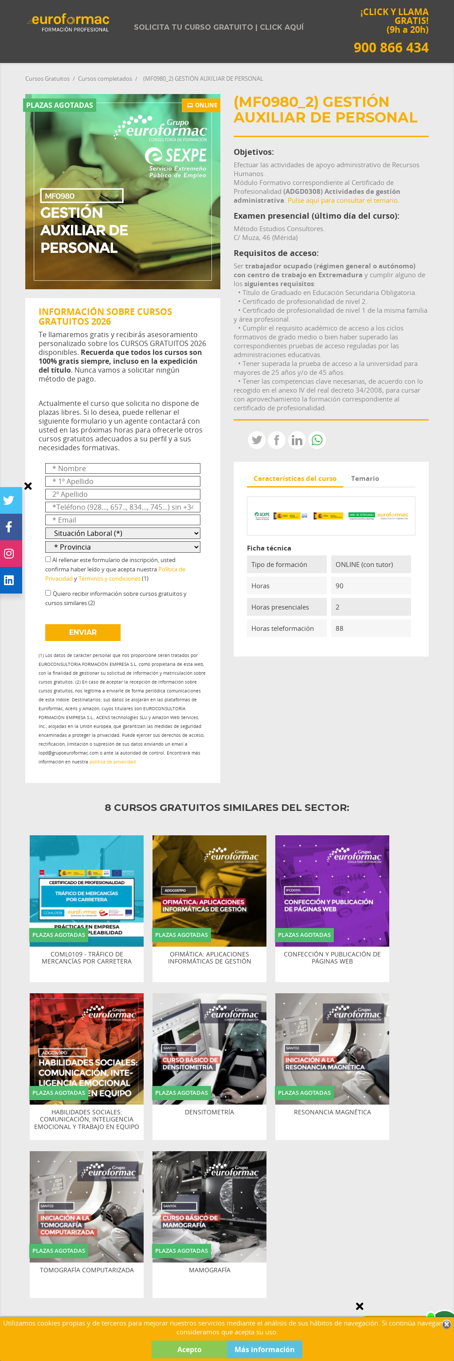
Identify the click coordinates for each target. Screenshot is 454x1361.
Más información (265, 1349)
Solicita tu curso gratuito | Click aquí (219, 27)
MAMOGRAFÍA (210, 1270)
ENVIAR (83, 632)
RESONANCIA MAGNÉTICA (332, 1112)
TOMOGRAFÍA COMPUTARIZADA (87, 1270)
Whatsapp (317, 440)
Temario (365, 478)
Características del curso (295, 478)
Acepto (189, 1349)
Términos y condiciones (109, 578)
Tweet (257, 440)
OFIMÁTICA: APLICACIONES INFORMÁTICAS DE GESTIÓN (209, 958)
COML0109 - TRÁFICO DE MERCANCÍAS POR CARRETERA (87, 958)
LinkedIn (297, 440)
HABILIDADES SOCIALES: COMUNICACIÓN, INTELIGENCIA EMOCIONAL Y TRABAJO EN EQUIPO (86, 1120)
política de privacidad (113, 762)
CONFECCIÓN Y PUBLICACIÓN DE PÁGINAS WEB (332, 958)
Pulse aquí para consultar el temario (343, 200)
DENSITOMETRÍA (209, 1112)
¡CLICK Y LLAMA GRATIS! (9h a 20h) (391, 30)
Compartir (277, 440)
